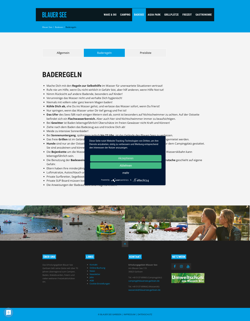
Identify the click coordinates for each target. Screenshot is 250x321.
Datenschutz (145, 314)
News (92, 270)
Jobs (92, 277)
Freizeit (187, 14)
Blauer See (47, 27)
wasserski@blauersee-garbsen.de (144, 289)
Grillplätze (171, 14)
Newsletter (95, 274)
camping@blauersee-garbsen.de (143, 280)
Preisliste (145, 53)
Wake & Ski (110, 14)
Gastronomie (204, 14)
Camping (125, 14)
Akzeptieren (126, 158)
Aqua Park (154, 14)
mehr (125, 172)
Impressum (130, 314)
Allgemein (63, 53)
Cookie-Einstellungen (100, 283)
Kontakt (93, 264)
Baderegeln (104, 53)
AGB (92, 280)
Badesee (139, 14)
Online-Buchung (97, 267)
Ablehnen (126, 165)
